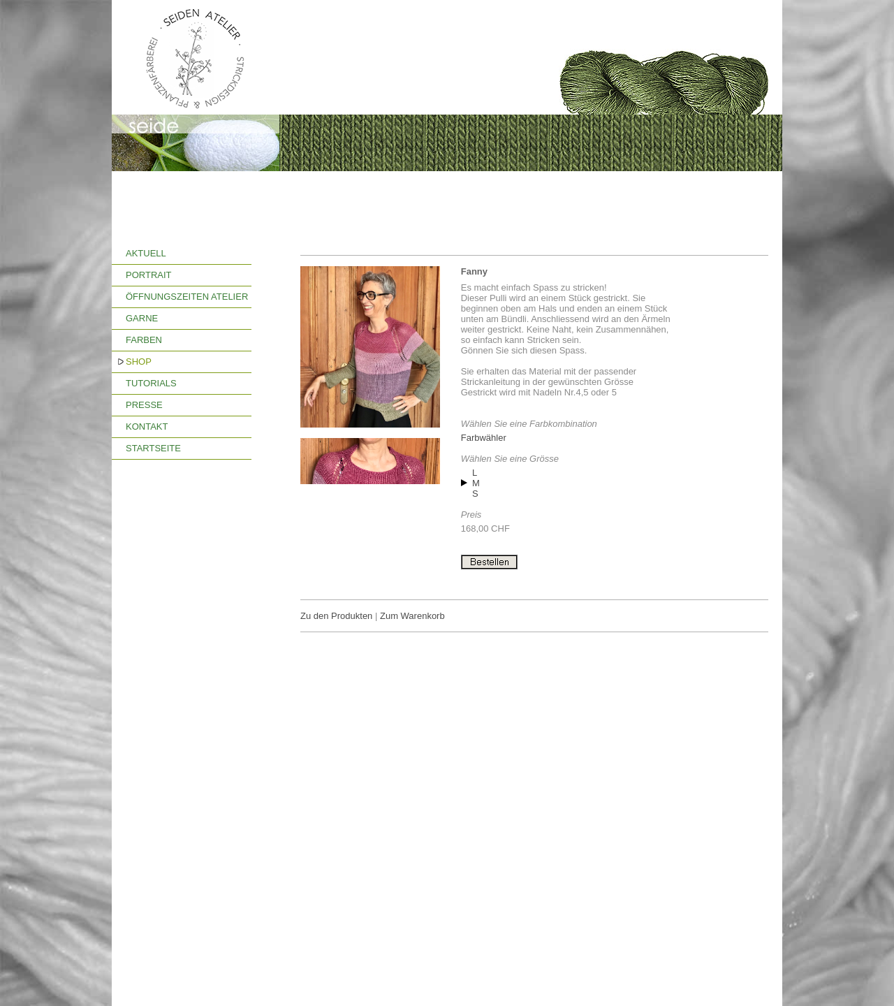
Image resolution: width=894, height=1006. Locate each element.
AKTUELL (146, 253)
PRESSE (144, 405)
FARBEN (144, 340)
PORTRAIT (149, 275)
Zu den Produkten (336, 616)
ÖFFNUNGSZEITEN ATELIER (187, 296)
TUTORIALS (151, 383)
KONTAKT (147, 426)
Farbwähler (483, 437)
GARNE (142, 318)
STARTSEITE (153, 448)
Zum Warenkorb (412, 616)
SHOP (139, 361)
